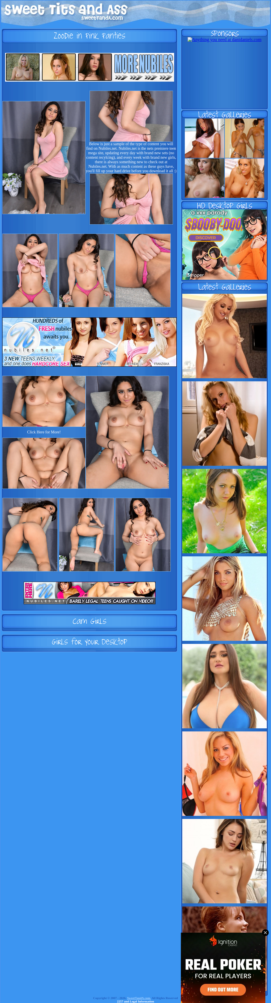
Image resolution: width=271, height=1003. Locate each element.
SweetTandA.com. (139, 998)
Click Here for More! (44, 432)
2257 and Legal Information (135, 1001)
